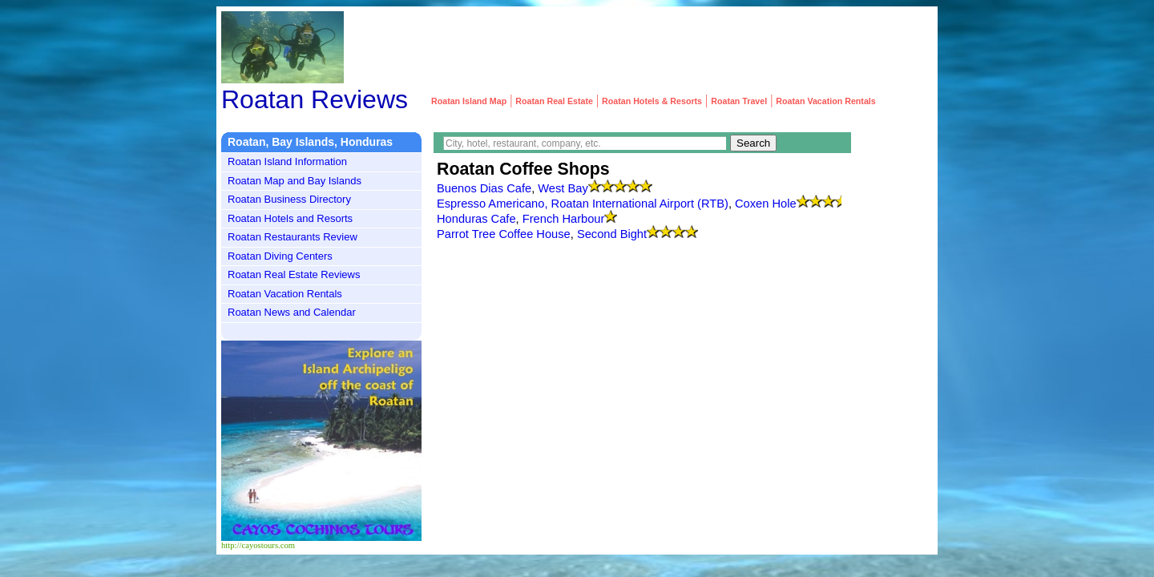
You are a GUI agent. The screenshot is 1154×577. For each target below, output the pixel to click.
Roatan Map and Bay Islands (294, 181)
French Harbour (564, 218)
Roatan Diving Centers (280, 256)
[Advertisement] (641, 47)
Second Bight (612, 234)
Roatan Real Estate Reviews (294, 274)
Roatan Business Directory (289, 199)
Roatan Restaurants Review (292, 237)
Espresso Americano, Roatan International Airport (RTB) (582, 203)
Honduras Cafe (476, 218)
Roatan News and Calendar (292, 312)
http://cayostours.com (258, 545)
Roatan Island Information (287, 161)
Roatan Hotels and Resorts (290, 218)
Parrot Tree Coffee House (504, 234)
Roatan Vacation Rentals (285, 294)
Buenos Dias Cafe (484, 188)
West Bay (562, 188)
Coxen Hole (766, 203)
